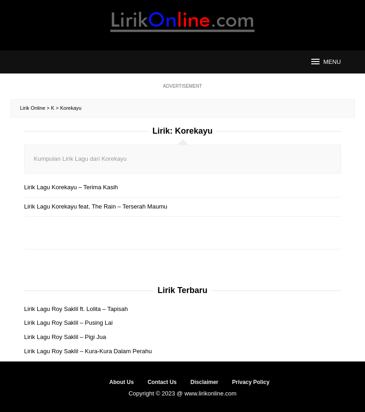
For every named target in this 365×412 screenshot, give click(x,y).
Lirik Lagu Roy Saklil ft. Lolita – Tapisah (76, 308)
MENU (325, 61)
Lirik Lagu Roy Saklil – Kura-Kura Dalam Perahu (88, 351)
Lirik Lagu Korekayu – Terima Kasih (71, 187)
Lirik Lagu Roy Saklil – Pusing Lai (68, 322)
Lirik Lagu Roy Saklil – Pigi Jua (65, 336)
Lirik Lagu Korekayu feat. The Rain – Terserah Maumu (96, 206)
